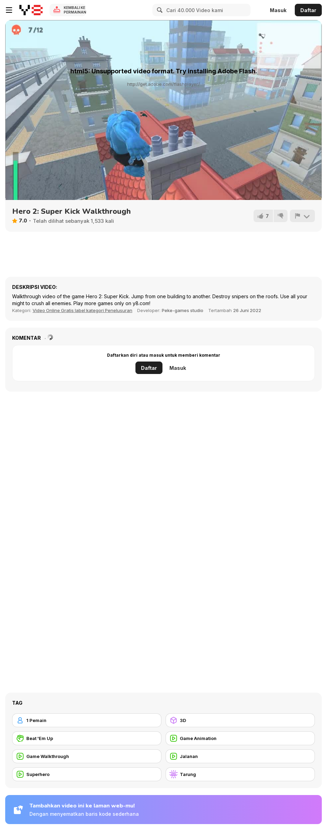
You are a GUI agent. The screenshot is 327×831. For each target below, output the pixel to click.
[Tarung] (240, 774)
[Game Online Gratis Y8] (31, 10)
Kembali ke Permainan (75, 10)
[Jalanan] (240, 756)
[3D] (240, 720)
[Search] (158, 10)
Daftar (308, 10)
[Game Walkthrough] (86, 756)
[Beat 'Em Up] (86, 738)
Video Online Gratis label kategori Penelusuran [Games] (82, 310)
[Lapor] (302, 216)
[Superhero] (86, 774)
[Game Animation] (240, 738)
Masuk (278, 10)
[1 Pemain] (86, 720)
